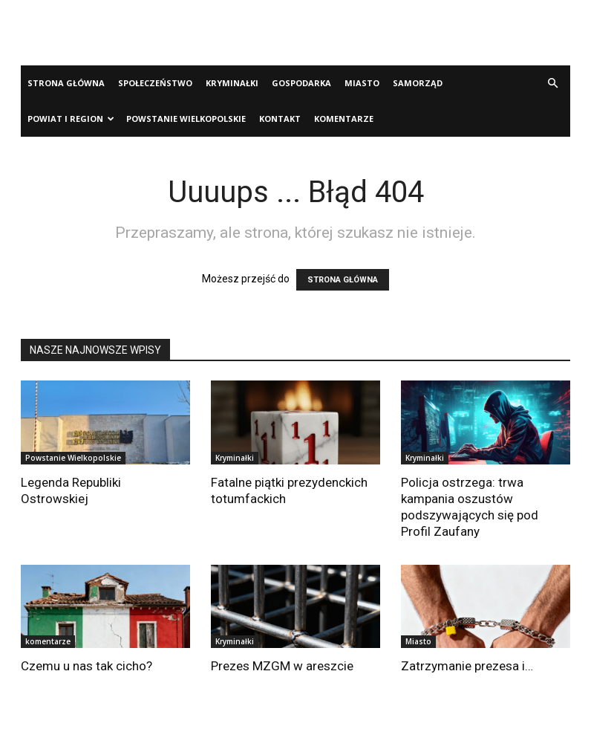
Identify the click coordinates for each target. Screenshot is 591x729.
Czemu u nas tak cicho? (86, 665)
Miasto (362, 82)
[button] (552, 84)
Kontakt (280, 118)
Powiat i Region (70, 118)
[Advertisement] (295, 32)
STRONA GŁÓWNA (342, 280)
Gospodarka (301, 82)
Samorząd (418, 82)
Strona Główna (66, 82)
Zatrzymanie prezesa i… (467, 665)
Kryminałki (232, 82)
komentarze (343, 118)
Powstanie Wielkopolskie (186, 118)
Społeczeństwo (155, 82)
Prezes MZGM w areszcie (282, 665)
